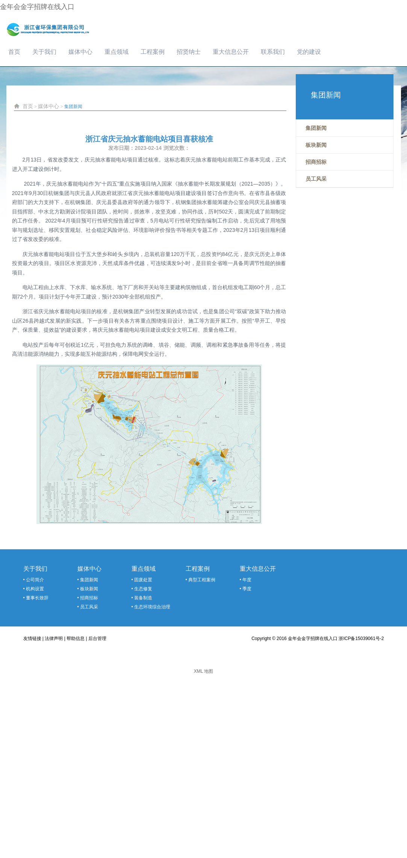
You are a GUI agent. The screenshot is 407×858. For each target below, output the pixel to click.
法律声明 (54, 638)
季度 (246, 588)
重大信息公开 (231, 52)
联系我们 (273, 52)
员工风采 (89, 607)
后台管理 (97, 638)
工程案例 (153, 52)
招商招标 (89, 597)
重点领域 (116, 52)
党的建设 (309, 52)
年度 (246, 579)
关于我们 (44, 52)
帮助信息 (76, 638)
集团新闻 (73, 106)
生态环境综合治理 (152, 607)
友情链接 (32, 638)
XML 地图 (203, 671)
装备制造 (143, 597)
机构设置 (35, 588)
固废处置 (143, 579)
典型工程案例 (201, 579)
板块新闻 (89, 588)
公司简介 (35, 579)
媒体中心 (80, 52)
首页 (14, 52)
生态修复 (143, 588)
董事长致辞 (37, 597)
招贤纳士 (189, 52)
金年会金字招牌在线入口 (37, 7)
